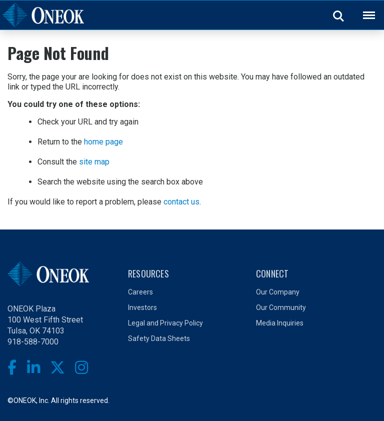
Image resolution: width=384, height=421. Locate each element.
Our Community (281, 308)
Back (364, 9)
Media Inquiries (280, 323)
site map (94, 161)
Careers (140, 292)
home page (103, 141)
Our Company (278, 292)
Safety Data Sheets (159, 338)
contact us (182, 201)
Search (339, 15)
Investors (142, 308)
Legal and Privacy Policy (165, 323)
